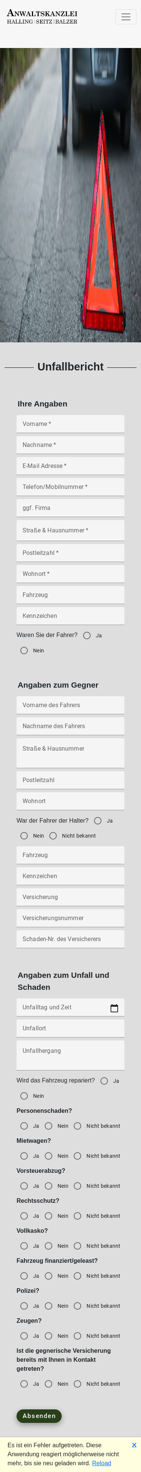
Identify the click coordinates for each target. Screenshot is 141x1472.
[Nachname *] (70, 449)
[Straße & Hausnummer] (70, 756)
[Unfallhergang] (70, 1058)
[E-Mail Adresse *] (70, 470)
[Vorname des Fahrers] (70, 709)
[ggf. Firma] (70, 512)
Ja (99, 636)
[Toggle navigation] (125, 16)
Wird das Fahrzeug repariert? (56, 1080)
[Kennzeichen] (70, 620)
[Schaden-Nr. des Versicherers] (70, 943)
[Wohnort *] (70, 578)
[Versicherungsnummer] (70, 922)
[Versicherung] (70, 901)
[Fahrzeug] (70, 599)
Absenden (39, 1416)
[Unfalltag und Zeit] (70, 1011)
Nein (38, 651)
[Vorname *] (70, 428)
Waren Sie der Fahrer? (47, 635)
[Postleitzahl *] (70, 557)
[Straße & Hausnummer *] (70, 533)
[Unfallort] (70, 1032)
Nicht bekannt (79, 836)
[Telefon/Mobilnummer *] (70, 491)
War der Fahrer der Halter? (52, 820)
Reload (101, 1463)
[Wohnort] (70, 805)
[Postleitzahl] (70, 784)
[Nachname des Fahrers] (70, 730)
